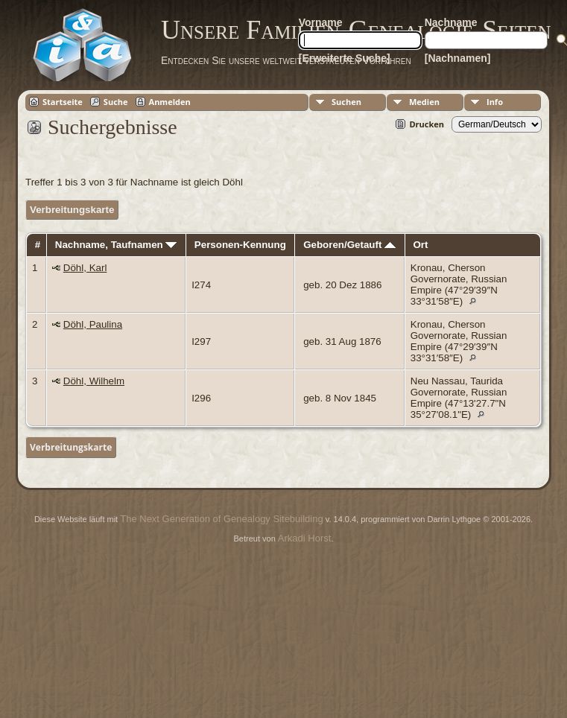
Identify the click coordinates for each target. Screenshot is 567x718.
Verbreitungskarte (72, 209)
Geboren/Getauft (349, 244)
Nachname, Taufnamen (116, 244)
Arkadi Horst (305, 538)
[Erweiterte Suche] (344, 58)
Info (495, 101)
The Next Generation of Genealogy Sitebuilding (221, 518)
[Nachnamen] (458, 58)
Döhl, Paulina (92, 324)
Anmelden (170, 101)
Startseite (62, 101)
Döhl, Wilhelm (93, 381)
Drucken (426, 124)
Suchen (346, 101)
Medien (424, 101)
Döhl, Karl (85, 267)
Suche (116, 101)
